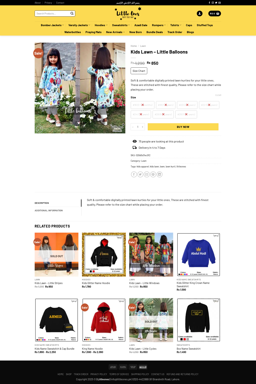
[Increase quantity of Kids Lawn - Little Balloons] (143, 126)
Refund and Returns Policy (182, 374)
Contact (60, 2)
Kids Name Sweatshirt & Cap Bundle (54, 348)
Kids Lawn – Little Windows (144, 283)
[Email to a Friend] (147, 174)
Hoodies (101, 25)
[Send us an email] (219, 3)
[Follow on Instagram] (213, 3)
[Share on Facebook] (134, 174)
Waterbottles (72, 32)
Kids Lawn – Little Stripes (49, 283)
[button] (199, 14)
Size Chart (139, 70)
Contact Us (157, 374)
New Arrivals (115, 32)
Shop (69, 374)
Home (134, 45)
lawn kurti (170, 166)
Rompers (159, 25)
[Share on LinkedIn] (159, 174)
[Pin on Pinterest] (153, 174)
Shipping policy (140, 374)
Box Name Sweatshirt (189, 348)
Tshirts (175, 25)
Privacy (48, 2)
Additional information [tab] (49, 210)
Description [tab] (42, 203)
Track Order (174, 32)
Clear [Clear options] (218, 95)
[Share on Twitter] (140, 174)
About (38, 2)
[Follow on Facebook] (209, 3)
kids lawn (154, 166)
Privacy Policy (98, 374)
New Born (135, 32)
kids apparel (143, 166)
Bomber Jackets (52, 25)
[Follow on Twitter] (216, 3)
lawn (162, 166)
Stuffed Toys (205, 25)
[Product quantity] (138, 126)
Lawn (143, 45)
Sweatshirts (121, 25)
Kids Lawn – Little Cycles (142, 348)
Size (133, 97)
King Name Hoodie (92, 348)
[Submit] (72, 13)
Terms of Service (119, 374)
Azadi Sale (140, 25)
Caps (189, 25)
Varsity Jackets (79, 25)
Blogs (190, 32)
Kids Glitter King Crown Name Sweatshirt (193, 284)
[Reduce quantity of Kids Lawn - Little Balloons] (133, 126)
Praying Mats (94, 32)
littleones (181, 166)
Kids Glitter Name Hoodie (96, 283)
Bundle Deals (154, 32)
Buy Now (183, 126)
